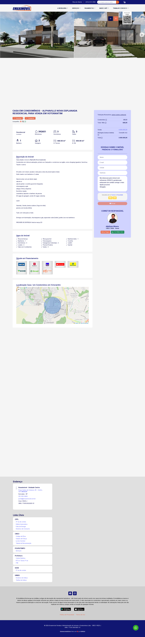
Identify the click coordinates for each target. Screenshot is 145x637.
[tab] (110, 18)
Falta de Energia (21, 526)
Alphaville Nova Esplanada (59, 110)
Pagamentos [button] (89, 8)
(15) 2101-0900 (23, 496)
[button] (124, 2)
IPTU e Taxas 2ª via (22, 560)
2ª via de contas (21, 522)
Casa (16, 110)
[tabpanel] (72, 35)
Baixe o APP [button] (103, 8)
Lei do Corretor (20, 541)
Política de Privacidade (67, 614)
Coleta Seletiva (20, 558)
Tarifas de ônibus (21, 580)
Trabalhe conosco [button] (120, 8)
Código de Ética (21, 536)
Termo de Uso (80, 614)
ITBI (17, 563)
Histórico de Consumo (23, 529)
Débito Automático (21, 524)
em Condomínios (29, 110)
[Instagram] (75, 593)
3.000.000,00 (123, 130)
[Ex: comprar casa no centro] (106, 2)
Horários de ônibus (22, 578)
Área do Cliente (77, 2)
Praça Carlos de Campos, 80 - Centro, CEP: (30, 490)
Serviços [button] (75, 8)
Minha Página (105, 232)
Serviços (18, 551)
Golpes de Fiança (21, 538)
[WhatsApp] (135, 627)
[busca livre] (117, 2)
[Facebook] (70, 593)
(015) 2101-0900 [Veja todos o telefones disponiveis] (91, 2)
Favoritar (18, 118)
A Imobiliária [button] (62, 8)
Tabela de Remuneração (23, 543)
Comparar (30, 118)
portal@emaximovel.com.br (27, 498)
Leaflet (76, 323)
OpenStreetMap (84, 323)
